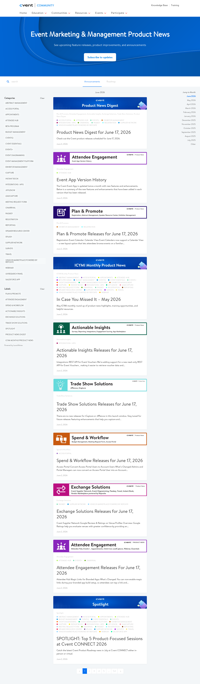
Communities (61, 13)
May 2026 (191, 100)
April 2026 (191, 104)
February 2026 (189, 112)
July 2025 (191, 140)
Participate (119, 13)
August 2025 (190, 136)
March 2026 (190, 108)
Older (193, 144)
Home (23, 13)
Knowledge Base (159, 5)
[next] (120, 671)
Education (39, 13)
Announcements (92, 81)
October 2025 (190, 128)
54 (114, 671)
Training (175, 5)
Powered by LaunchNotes (13, 345)
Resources (82, 13)
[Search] (24, 81)
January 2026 (190, 116)
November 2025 (189, 124)
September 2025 (189, 132)
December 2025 (189, 120)
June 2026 (191, 96)
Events (100, 13)
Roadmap (111, 81)
